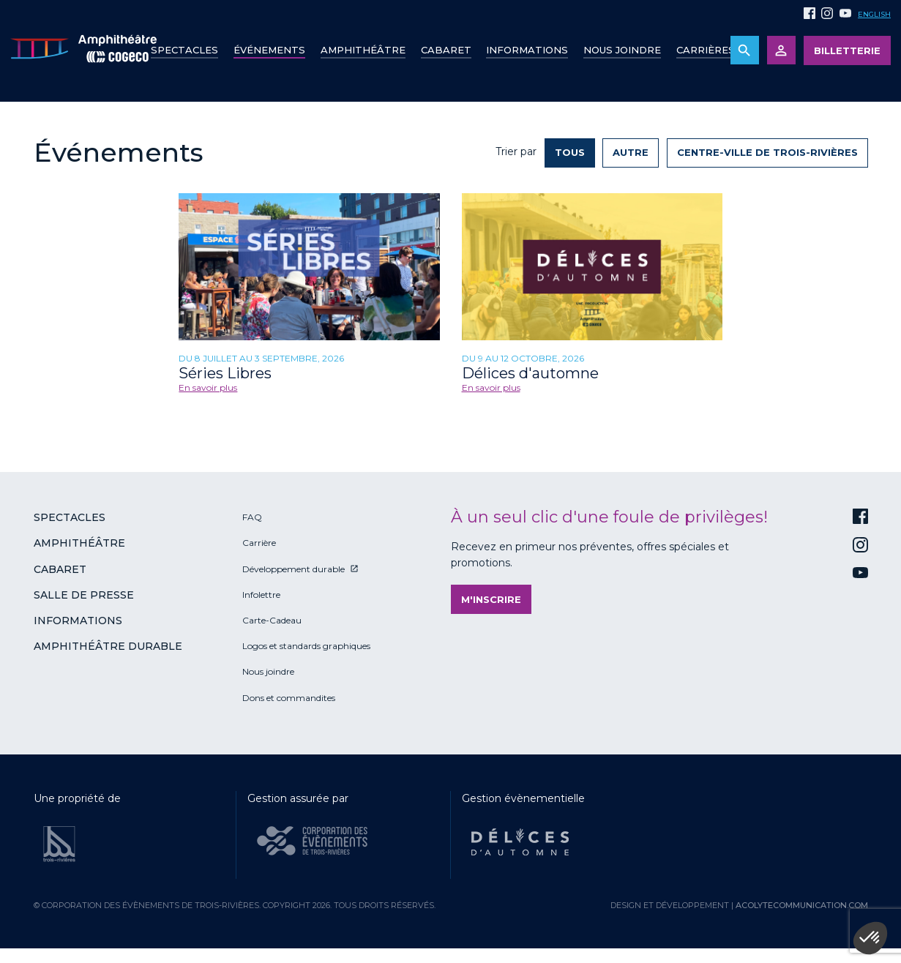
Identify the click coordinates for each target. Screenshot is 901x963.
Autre (630, 152)
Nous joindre (622, 50)
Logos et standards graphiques (306, 645)
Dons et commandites (288, 697)
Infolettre (261, 594)
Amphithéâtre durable (108, 646)
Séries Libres (225, 373)
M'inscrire (491, 599)
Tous (570, 152)
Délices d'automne (530, 373)
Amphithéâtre (363, 50)
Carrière (259, 542)
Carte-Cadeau (272, 620)
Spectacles (184, 50)
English (874, 14)
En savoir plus (208, 387)
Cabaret (446, 50)
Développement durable (293, 568)
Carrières (705, 50)
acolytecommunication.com (802, 905)
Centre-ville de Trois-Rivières (767, 152)
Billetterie (847, 50)
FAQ (252, 517)
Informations (78, 620)
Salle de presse (84, 595)
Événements (269, 50)
